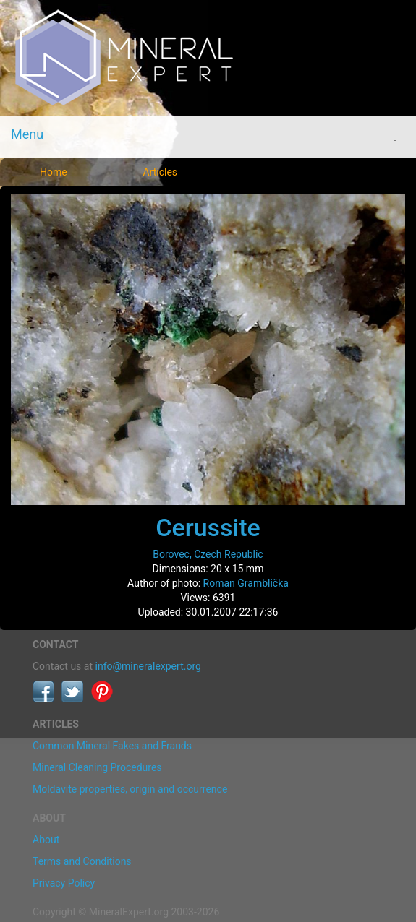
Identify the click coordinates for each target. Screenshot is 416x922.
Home (53, 172)
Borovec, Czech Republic (208, 554)
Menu (27, 134)
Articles (160, 172)
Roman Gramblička (246, 583)
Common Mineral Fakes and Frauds (112, 745)
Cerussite (208, 527)
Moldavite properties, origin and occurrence (130, 789)
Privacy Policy (64, 883)
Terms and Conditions (82, 861)
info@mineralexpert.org (148, 666)
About (46, 839)
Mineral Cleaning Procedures (97, 767)
